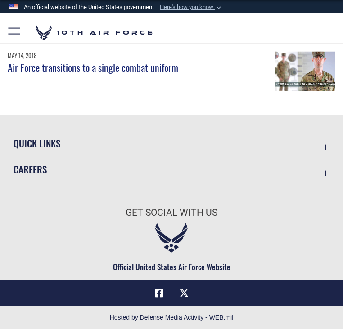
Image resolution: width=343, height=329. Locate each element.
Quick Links (37, 143)
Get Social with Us (171, 212)
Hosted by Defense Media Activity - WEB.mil (172, 317)
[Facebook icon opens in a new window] (159, 293)
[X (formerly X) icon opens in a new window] (184, 293)
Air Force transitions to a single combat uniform (93, 67)
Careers (30, 169)
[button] (191, 7)
